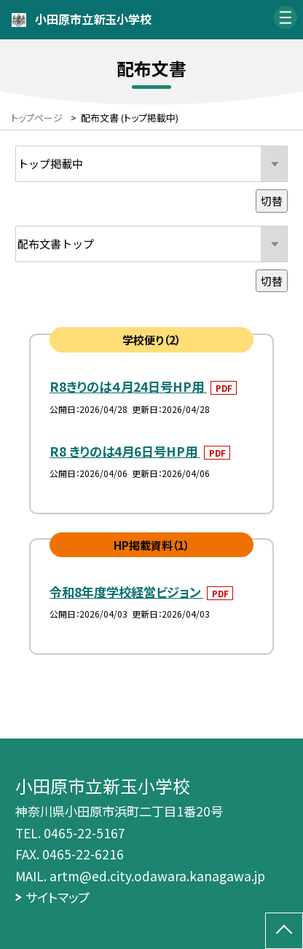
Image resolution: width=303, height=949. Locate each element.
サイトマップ (57, 897)
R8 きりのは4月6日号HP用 (125, 451)
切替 (272, 200)
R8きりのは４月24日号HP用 (128, 386)
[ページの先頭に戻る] (284, 930)
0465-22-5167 (84, 833)
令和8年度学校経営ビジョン (126, 592)
